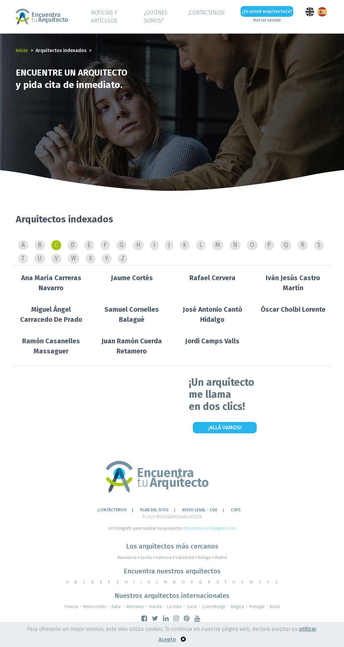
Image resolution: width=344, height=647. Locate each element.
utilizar (307, 629)
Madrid (220, 557)
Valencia (165, 557)
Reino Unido (94, 606)
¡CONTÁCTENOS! (206, 12)
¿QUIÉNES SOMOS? (155, 16)
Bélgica (237, 606)
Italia (116, 606)
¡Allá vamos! (225, 427)
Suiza (192, 606)
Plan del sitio (154, 510)
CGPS (236, 510)
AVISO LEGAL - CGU (199, 510)
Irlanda (155, 606)
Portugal (256, 606)
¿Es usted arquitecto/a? (267, 11)
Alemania (134, 606)
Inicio (22, 50)
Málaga (206, 557)
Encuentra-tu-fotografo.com (210, 528)
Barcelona (129, 557)
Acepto (167, 639)
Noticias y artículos (104, 16)
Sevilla (148, 557)
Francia (71, 606)
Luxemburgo (213, 606)
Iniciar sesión (267, 20)
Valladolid (186, 557)
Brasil (275, 606)
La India (174, 606)
